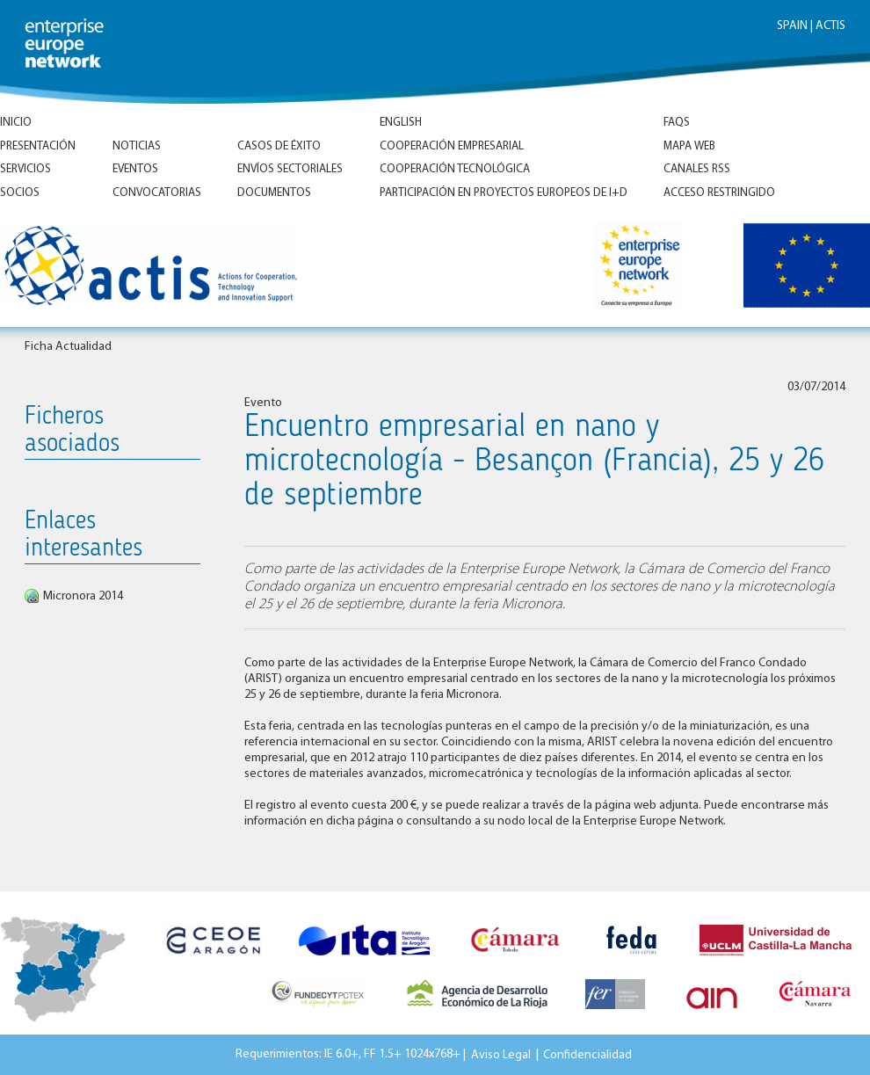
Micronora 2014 (83, 596)
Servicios (25, 169)
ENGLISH (401, 122)
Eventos (135, 169)
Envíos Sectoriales (290, 169)
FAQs (676, 122)
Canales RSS (696, 169)
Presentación (38, 146)
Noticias (136, 146)
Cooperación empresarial (452, 146)
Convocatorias (156, 193)
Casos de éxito (279, 146)
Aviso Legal (501, 1054)
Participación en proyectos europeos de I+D (503, 193)
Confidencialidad (587, 1054)
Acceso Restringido (719, 193)
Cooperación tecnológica (455, 169)
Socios (20, 193)
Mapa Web (689, 146)
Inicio (16, 122)
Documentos (274, 193)
